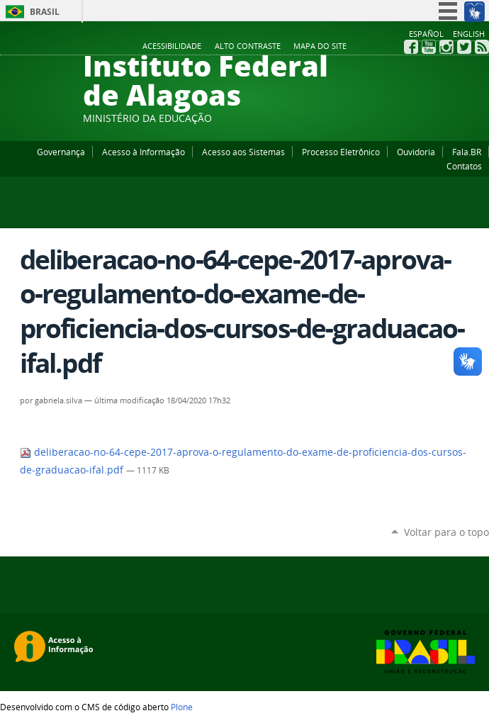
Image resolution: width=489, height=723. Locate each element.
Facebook (411, 47)
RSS (482, 47)
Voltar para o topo (446, 532)
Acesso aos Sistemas (243, 151)
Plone (182, 706)
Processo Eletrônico (341, 151)
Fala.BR (466, 151)
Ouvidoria (416, 151)
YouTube (429, 47)
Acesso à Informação (143, 151)
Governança (61, 151)
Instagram (446, 47)
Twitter (464, 47)
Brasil (45, 12)
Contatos (464, 166)
